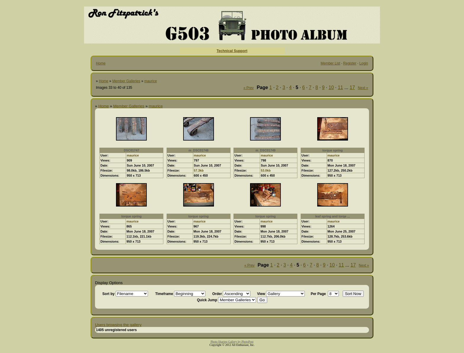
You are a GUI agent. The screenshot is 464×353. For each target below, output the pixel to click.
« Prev (249, 88)
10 (331, 87)
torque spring (332, 150)
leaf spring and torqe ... (332, 216)
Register (350, 63)
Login (363, 63)
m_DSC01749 (265, 150)
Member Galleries (126, 81)
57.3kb (199, 170)
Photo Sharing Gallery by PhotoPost (231, 341)
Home (100, 63)
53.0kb (265, 170)
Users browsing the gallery (118, 325)
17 (352, 87)
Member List (330, 63)
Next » (363, 88)
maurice (150, 81)
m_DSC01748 (198, 150)
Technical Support (232, 51)
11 (340, 87)
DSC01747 (131, 150)
